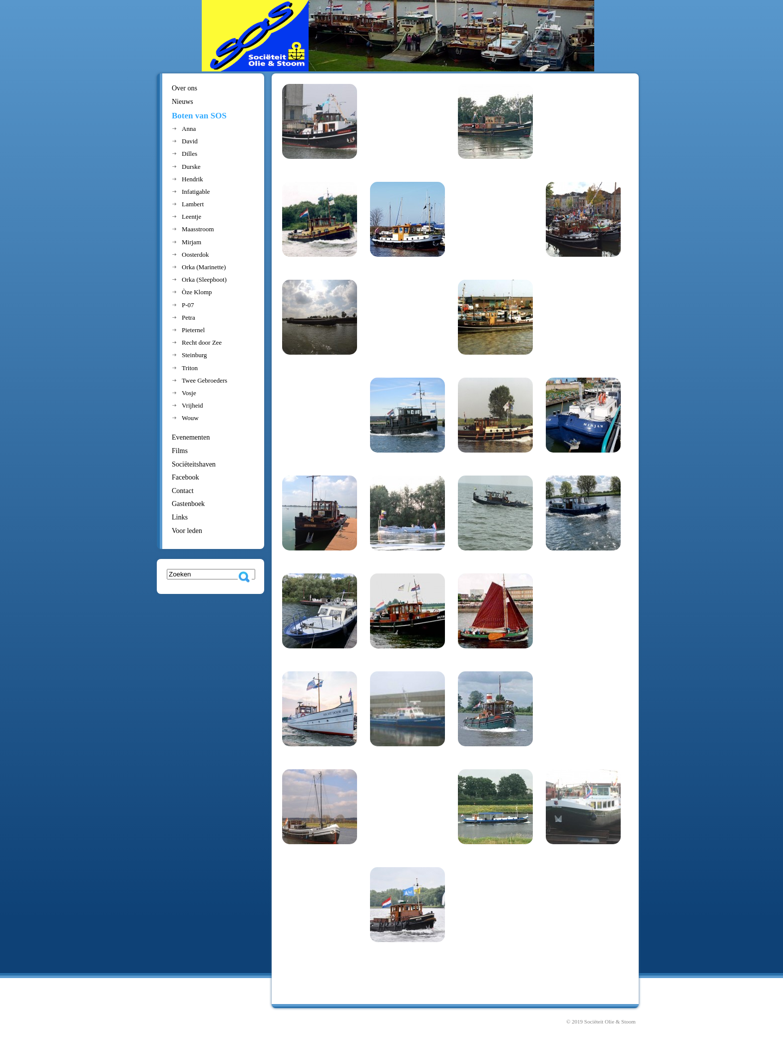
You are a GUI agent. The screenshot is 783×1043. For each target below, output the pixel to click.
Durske (191, 166)
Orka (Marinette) (204, 267)
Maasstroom (198, 229)
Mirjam (191, 242)
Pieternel (193, 330)
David (190, 141)
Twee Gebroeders (204, 380)
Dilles (189, 153)
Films (180, 451)
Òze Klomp (197, 292)
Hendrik (192, 179)
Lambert (193, 204)
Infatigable (196, 191)
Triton (190, 368)
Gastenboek (188, 504)
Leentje (191, 216)
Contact (183, 491)
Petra (188, 317)
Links (180, 517)
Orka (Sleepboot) (204, 279)
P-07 (188, 305)
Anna (189, 128)
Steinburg (194, 355)
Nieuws (182, 101)
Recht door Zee (202, 342)
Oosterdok (195, 254)
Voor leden (187, 530)
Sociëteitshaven (194, 464)
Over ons (184, 88)
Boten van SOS (199, 115)
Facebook (185, 477)
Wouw (190, 418)
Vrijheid (192, 405)
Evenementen (191, 437)
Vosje (189, 393)
